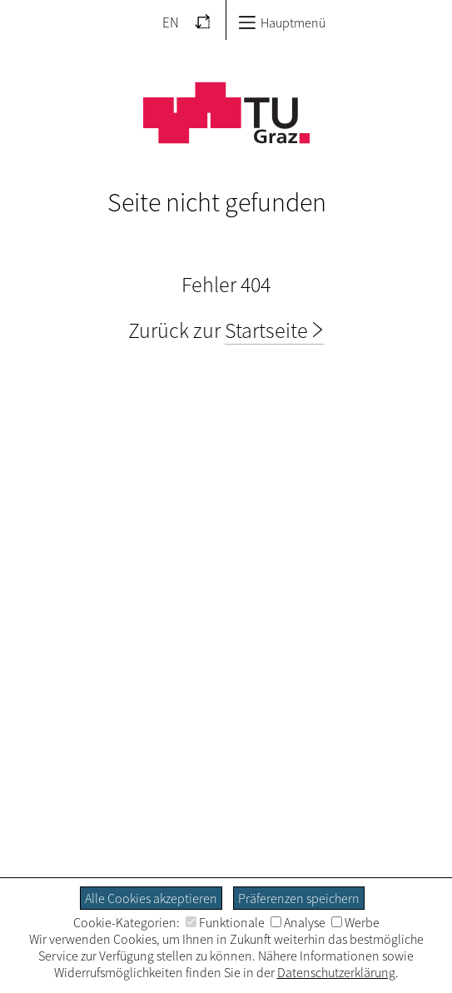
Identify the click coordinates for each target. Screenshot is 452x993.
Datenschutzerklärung (336, 972)
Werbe (355, 922)
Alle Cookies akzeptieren (151, 898)
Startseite (266, 330)
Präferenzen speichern (299, 898)
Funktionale (225, 922)
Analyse (298, 922)
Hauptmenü (281, 22)
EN (170, 22)
